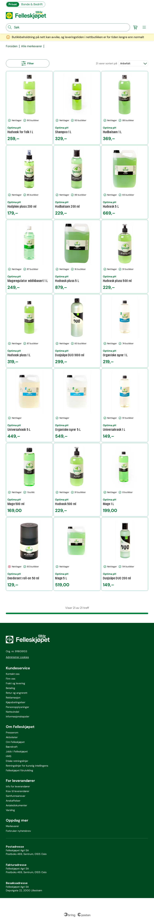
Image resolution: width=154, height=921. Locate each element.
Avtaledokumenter (16, 805)
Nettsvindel (12, 711)
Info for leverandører (18, 786)
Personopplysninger (17, 707)
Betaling (10, 688)
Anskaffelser (13, 800)
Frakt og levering (15, 683)
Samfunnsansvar (15, 796)
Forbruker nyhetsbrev (18, 830)
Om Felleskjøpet (15, 742)
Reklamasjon (13, 697)
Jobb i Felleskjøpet (17, 751)
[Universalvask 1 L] (124, 405)
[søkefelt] (68, 27)
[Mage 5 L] (76, 554)
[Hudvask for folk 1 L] (29, 108)
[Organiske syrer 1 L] (124, 331)
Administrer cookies (17, 657)
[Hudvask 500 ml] (76, 480)
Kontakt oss (12, 673)
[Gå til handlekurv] (135, 27)
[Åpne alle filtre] (27, 63)
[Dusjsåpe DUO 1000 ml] (76, 331)
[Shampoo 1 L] (76, 108)
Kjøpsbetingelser (15, 702)
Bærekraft (11, 746)
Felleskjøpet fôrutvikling (19, 770)
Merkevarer (12, 826)
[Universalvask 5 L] (29, 405)
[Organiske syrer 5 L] (76, 405)
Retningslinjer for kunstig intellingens (27, 765)
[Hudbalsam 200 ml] (76, 182)
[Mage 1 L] (124, 480)
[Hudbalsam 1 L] (124, 108)
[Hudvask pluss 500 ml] (124, 256)
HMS (8, 756)
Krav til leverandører (17, 791)
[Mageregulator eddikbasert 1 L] (29, 256)
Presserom (12, 732)
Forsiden (11, 46)
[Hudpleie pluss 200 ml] (29, 182)
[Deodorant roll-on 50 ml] (29, 554)
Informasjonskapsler (17, 716)
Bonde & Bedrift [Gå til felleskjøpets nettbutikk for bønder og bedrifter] (32, 4)
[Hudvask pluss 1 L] (29, 331)
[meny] (144, 27)
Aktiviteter (12, 737)
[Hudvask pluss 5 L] (76, 256)
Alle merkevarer (31, 46)
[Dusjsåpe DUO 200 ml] (124, 554)
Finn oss (10, 678)
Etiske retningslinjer (17, 761)
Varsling (10, 810)
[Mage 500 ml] (29, 480)
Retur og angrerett (16, 692)
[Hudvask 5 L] (124, 182)
